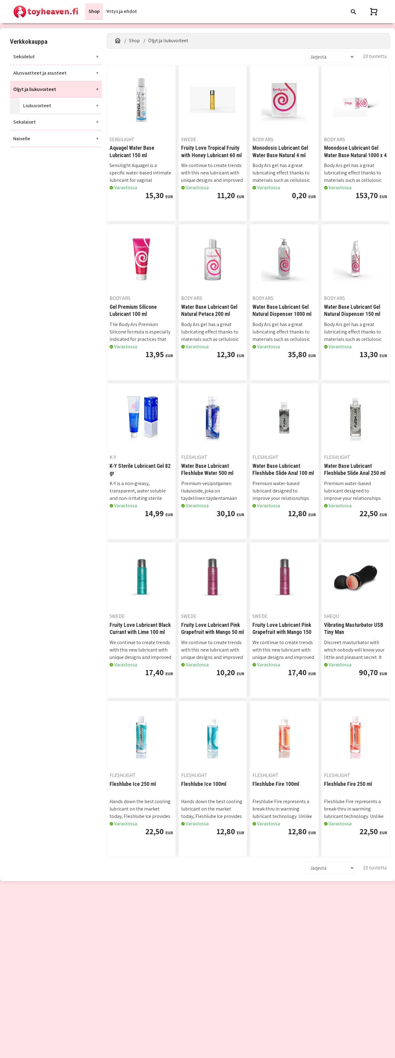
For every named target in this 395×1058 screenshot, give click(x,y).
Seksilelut (24, 56)
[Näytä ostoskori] (374, 12)
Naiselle (21, 138)
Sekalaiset (24, 122)
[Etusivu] (117, 41)
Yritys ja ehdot (121, 11)
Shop (94, 11)
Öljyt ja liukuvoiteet (34, 89)
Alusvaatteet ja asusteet (40, 73)
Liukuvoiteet (37, 105)
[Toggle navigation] (353, 12)
